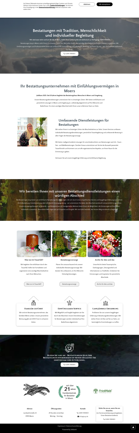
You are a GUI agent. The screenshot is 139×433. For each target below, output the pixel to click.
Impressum (61, 426)
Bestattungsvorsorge (69, 260)
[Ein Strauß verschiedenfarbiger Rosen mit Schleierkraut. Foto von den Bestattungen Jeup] (105, 244)
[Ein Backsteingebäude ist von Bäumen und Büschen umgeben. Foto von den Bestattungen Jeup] (69, 244)
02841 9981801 (83, 413)
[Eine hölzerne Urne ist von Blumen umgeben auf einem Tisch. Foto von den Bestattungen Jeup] (34, 244)
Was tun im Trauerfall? (34, 260)
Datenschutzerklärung (73, 426)
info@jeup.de (82, 416)
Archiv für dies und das (104, 260)
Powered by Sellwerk (69, 430)
